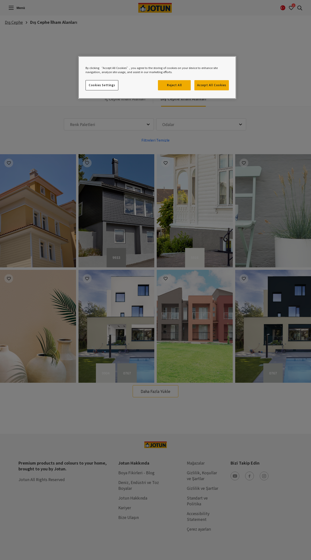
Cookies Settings (102, 85)
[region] (157, 77)
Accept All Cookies (211, 85)
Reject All (174, 85)
